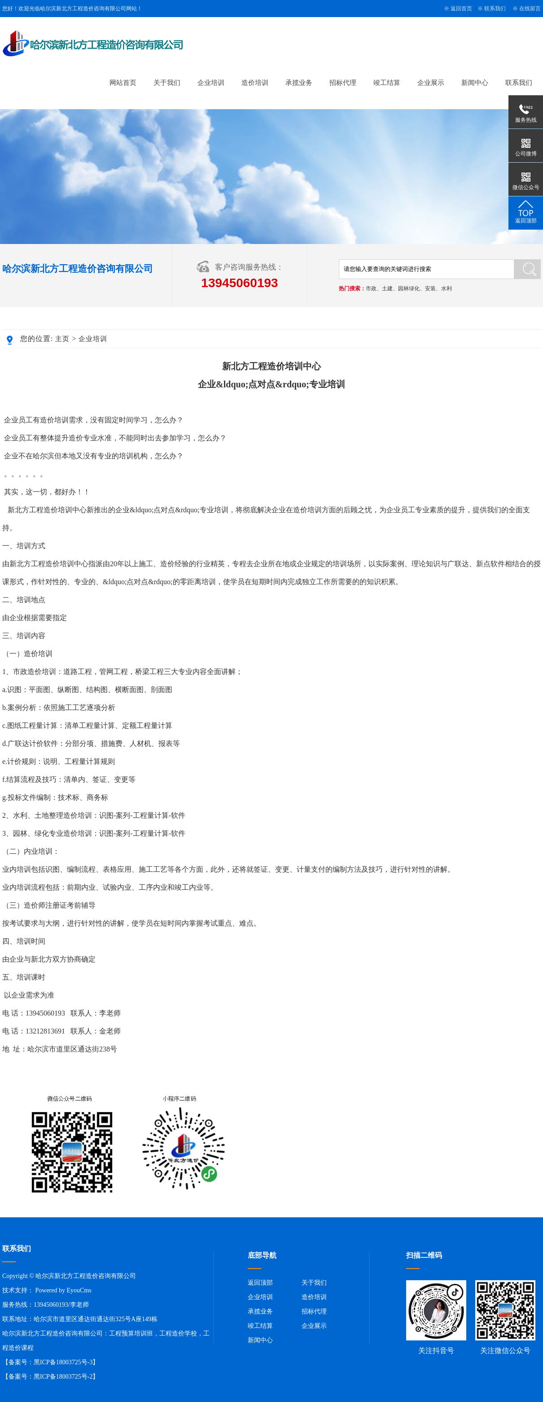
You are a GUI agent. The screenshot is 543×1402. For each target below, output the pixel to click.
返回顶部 (260, 1282)
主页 (62, 338)
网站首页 (122, 82)
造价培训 (254, 82)
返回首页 (461, 8)
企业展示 (430, 82)
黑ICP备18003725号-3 (63, 1362)
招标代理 (342, 82)
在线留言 (530, 8)
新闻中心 (474, 82)
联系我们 (495, 8)
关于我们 (166, 82)
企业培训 (210, 82)
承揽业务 (298, 82)
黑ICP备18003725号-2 (63, 1376)
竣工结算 (386, 82)
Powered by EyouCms (63, 1290)
